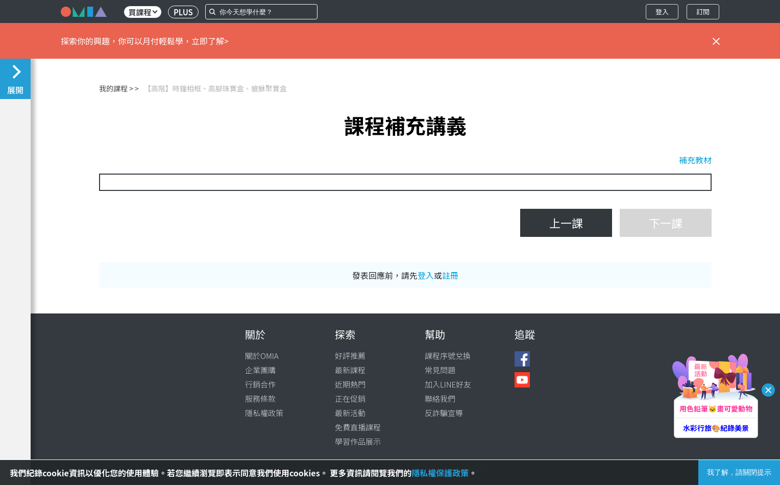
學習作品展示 (358, 441)
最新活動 (350, 412)
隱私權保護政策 (440, 473)
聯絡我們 (440, 398)
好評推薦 (350, 355)
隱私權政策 (264, 412)
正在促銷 (350, 398)
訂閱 (703, 11)
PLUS (183, 12)
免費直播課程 (358, 427)
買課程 (142, 12)
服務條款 (260, 398)
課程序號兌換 (448, 355)
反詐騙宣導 (444, 412)
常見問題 (440, 370)
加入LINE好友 (448, 384)
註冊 (450, 275)
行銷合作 (260, 384)
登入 (662, 11)
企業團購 (260, 370)
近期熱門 (350, 384)
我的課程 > (116, 88)
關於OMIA (262, 355)
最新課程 (350, 370)
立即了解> (210, 41)
